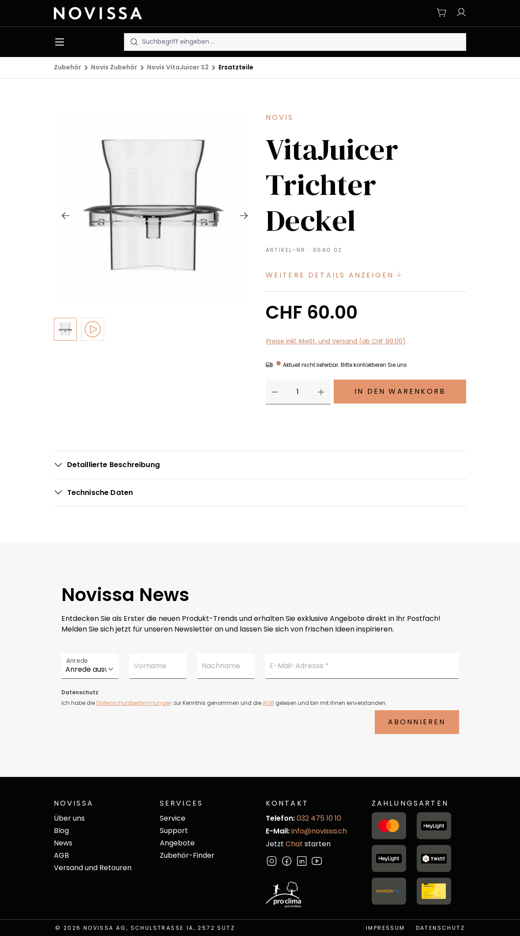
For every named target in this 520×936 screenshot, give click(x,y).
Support (174, 831)
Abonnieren (417, 722)
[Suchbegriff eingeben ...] (304, 42)
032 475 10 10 (319, 818)
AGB (268, 703)
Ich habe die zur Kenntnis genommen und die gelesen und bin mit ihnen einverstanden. (224, 703)
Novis (280, 117)
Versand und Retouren (93, 868)
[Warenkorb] (442, 13)
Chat (294, 844)
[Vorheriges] (65, 215)
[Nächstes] (243, 215)
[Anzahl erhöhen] (321, 392)
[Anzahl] (298, 392)
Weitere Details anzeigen (335, 275)
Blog (61, 831)
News (63, 843)
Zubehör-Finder (187, 855)
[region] (154, 269)
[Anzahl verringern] (275, 392)
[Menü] (61, 42)
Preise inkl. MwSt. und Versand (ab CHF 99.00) (336, 341)
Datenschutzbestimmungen (134, 703)
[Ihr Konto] (459, 13)
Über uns (69, 818)
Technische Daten (100, 492)
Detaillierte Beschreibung (113, 465)
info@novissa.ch (319, 831)
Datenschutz (440, 928)
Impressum (385, 928)
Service (172, 818)
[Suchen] (133, 42)
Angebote (177, 843)
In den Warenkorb (399, 391)
